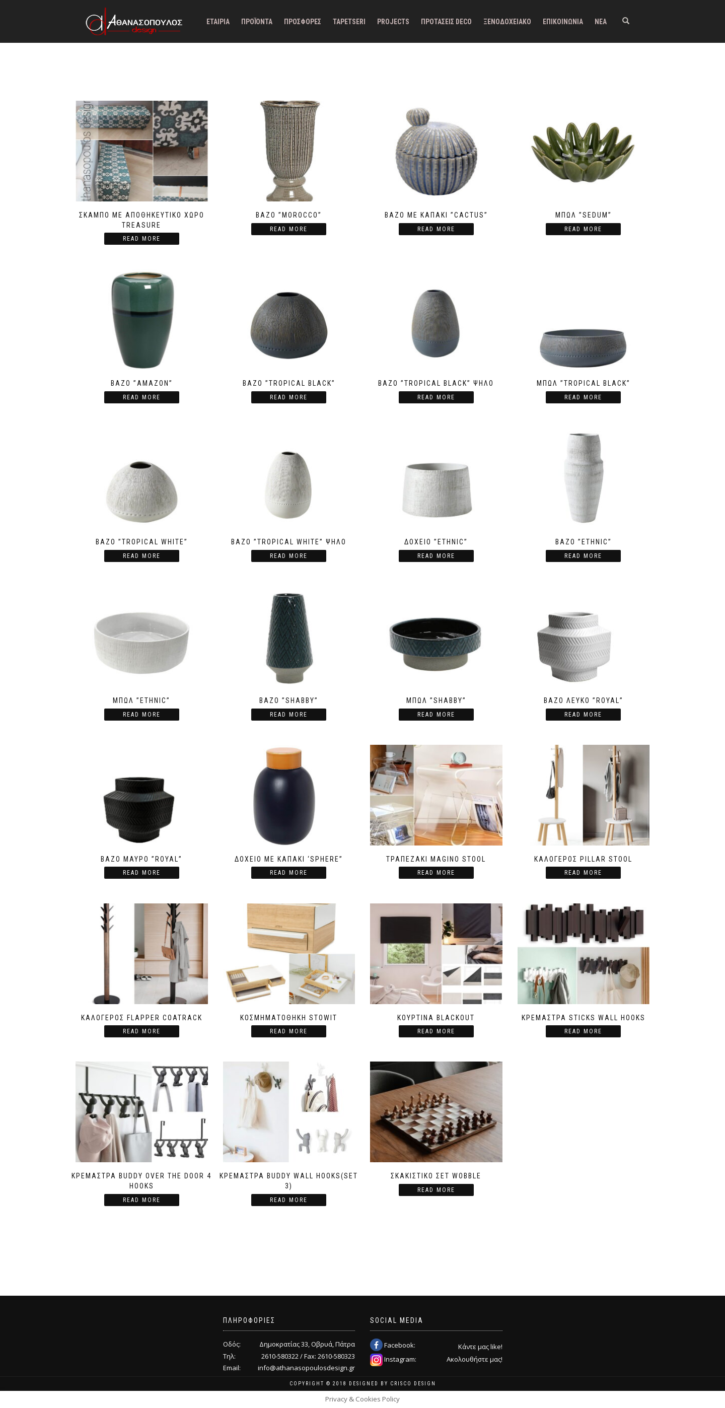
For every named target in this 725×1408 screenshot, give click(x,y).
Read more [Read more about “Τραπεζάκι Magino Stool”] (436, 872)
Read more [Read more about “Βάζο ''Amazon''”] (142, 397)
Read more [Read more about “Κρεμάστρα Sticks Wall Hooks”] (583, 1031)
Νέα (601, 22)
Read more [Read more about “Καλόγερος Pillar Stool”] (583, 872)
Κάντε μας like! (480, 1346)
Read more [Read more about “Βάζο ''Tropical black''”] (289, 397)
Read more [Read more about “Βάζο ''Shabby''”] (289, 714)
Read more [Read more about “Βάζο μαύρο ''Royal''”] (142, 872)
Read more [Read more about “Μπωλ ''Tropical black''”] (583, 397)
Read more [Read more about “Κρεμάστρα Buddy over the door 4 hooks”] (142, 1200)
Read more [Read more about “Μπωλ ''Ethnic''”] (142, 714)
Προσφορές (302, 22)
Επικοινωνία (563, 22)
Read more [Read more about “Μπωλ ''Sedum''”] (583, 229)
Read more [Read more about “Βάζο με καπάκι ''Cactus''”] (436, 229)
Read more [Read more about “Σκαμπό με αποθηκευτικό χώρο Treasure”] (142, 238)
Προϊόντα (256, 22)
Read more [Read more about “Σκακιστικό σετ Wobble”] (436, 1189)
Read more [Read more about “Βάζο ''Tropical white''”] (142, 555)
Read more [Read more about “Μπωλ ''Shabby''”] (436, 714)
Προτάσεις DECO (446, 22)
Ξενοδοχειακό (507, 22)
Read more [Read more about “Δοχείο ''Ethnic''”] (436, 555)
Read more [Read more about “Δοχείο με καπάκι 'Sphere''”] (289, 872)
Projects (393, 22)
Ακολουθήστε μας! (474, 1359)
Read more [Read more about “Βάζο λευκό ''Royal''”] (583, 714)
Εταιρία (218, 22)
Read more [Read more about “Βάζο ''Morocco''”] (289, 229)
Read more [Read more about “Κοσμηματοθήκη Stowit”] (289, 1031)
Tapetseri (349, 22)
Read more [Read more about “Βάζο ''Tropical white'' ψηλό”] (289, 555)
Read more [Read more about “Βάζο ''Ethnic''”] (583, 555)
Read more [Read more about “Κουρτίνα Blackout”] (436, 1031)
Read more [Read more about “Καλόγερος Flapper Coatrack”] (142, 1031)
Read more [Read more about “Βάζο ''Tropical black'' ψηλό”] (436, 397)
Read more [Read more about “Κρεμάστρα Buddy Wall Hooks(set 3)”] (289, 1200)
